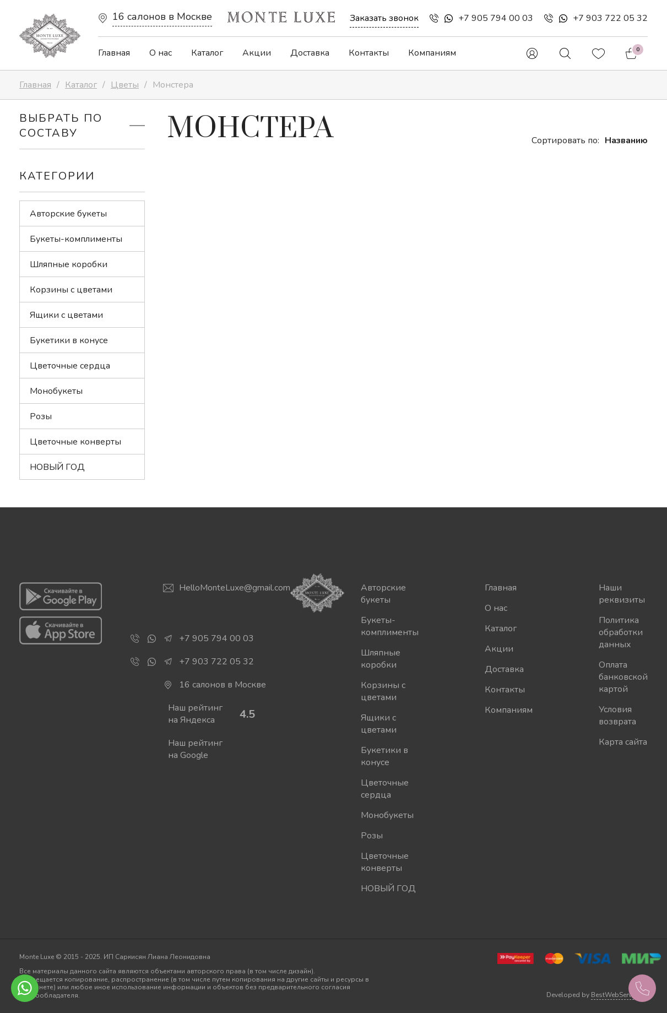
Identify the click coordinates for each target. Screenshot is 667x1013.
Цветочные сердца (70, 366)
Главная (114, 53)
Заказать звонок (384, 18)
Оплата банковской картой (623, 677)
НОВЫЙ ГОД (57, 467)
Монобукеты (56, 391)
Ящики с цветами (66, 315)
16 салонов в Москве (162, 16)
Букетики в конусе (69, 340)
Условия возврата (617, 715)
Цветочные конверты (75, 442)
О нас (160, 53)
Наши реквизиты (622, 594)
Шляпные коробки (68, 264)
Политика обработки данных (621, 632)
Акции (256, 53)
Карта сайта (623, 742)
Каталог (207, 53)
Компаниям (432, 53)
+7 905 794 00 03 (495, 18)
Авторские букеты (68, 214)
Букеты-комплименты (76, 239)
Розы (41, 416)
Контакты (369, 53)
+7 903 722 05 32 (610, 18)
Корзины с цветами (71, 290)
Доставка (309, 53)
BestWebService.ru (619, 994)
